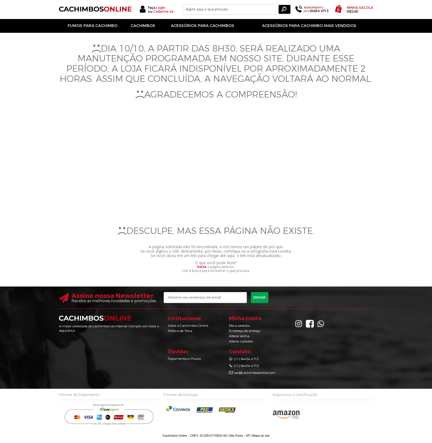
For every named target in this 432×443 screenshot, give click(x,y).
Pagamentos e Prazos (184, 358)
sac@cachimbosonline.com (255, 373)
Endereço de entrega (244, 331)
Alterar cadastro (241, 341)
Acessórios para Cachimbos (202, 25)
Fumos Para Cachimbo (92, 25)
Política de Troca (180, 331)
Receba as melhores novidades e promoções (113, 301)
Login (160, 8)
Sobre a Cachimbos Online (188, 325)
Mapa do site (260, 435)
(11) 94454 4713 (246, 359)
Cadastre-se (163, 11)
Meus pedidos (239, 325)
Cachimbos (143, 25)
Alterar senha (239, 336)
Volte (201, 266)
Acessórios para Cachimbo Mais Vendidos (309, 25)
